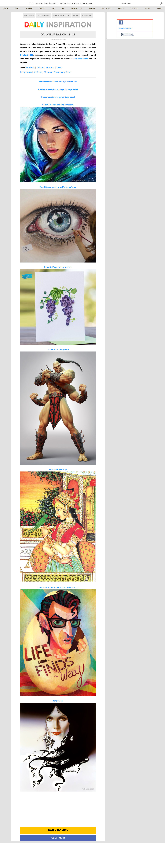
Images (29, 9)
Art (53, 9)
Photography (77, 9)
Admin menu (126, 3)
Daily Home (29, 15)
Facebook (30, 67)
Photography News (62, 72)
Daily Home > (58, 830)
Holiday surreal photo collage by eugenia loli (58, 89)
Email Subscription (61, 15)
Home (6, 9)
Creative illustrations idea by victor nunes (58, 81)
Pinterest (50, 67)
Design (42, 9)
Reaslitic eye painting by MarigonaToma (58, 224)
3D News (48, 72)
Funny (92, 9)
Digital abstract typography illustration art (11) (58, 641)
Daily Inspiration (80, 58)
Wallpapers (106, 9)
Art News (38, 72)
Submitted (86, 15)
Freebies (134, 9)
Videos (121, 9)
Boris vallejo (58, 746)
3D (63, 9)
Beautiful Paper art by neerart (58, 305)
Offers (147, 9)
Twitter (40, 67)
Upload (76, 15)
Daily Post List (43, 15)
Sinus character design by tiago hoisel (58, 97)
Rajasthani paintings (58, 525)
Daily (17, 9)
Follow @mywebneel (125, 28)
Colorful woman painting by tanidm (58, 143)
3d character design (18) (58, 406)
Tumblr (59, 67)
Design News (26, 72)
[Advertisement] (58, 811)
